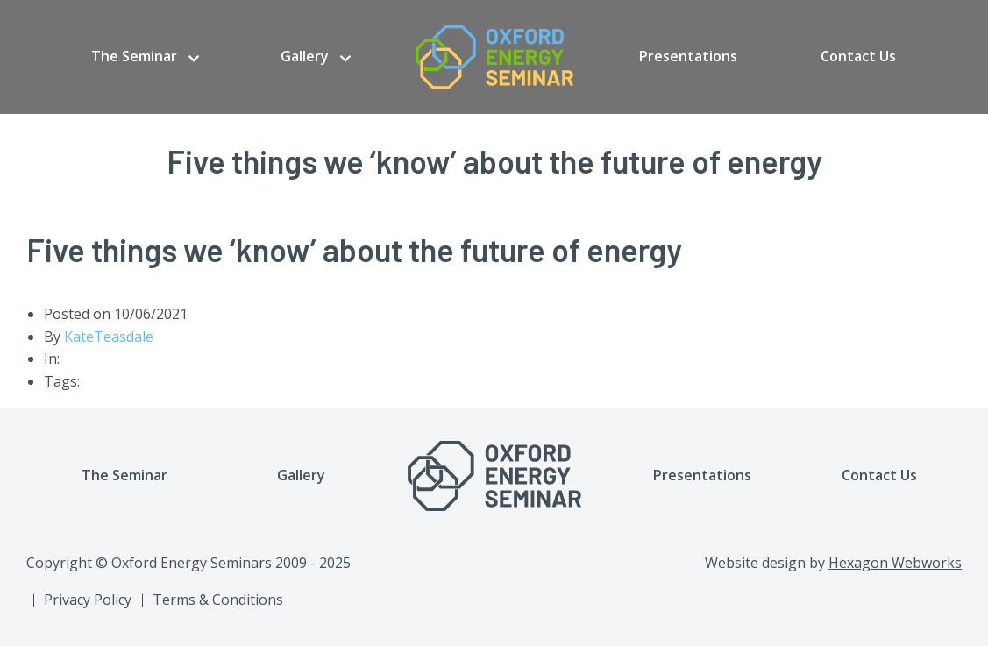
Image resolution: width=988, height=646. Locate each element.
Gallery (305, 56)
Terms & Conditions (218, 599)
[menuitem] (145, 57)
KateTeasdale (108, 336)
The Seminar (134, 56)
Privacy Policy (87, 599)
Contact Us (858, 56)
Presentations (688, 56)
